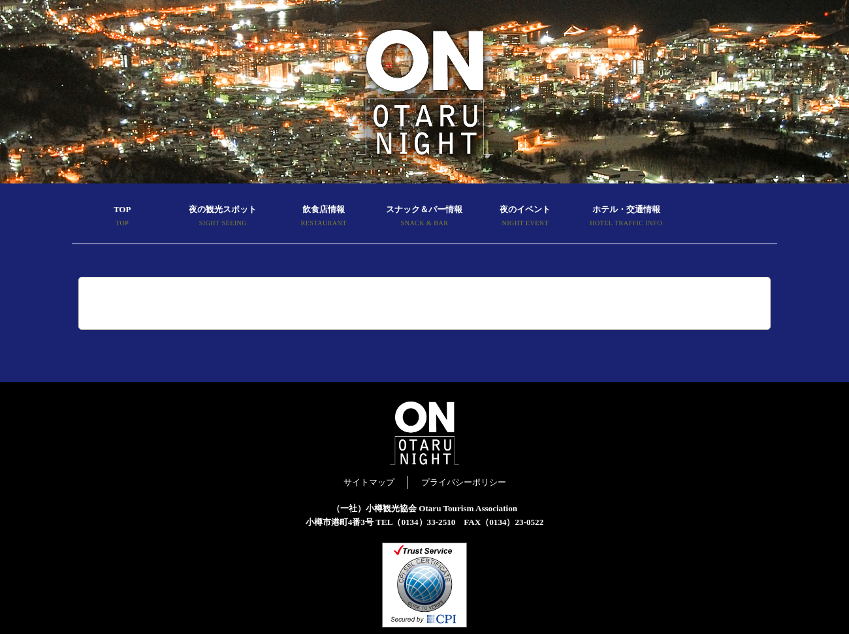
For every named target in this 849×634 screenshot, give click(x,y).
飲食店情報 (324, 217)
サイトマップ (369, 482)
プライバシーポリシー (463, 482)
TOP (122, 217)
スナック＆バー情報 (424, 217)
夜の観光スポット (222, 217)
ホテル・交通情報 (625, 217)
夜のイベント (525, 217)
